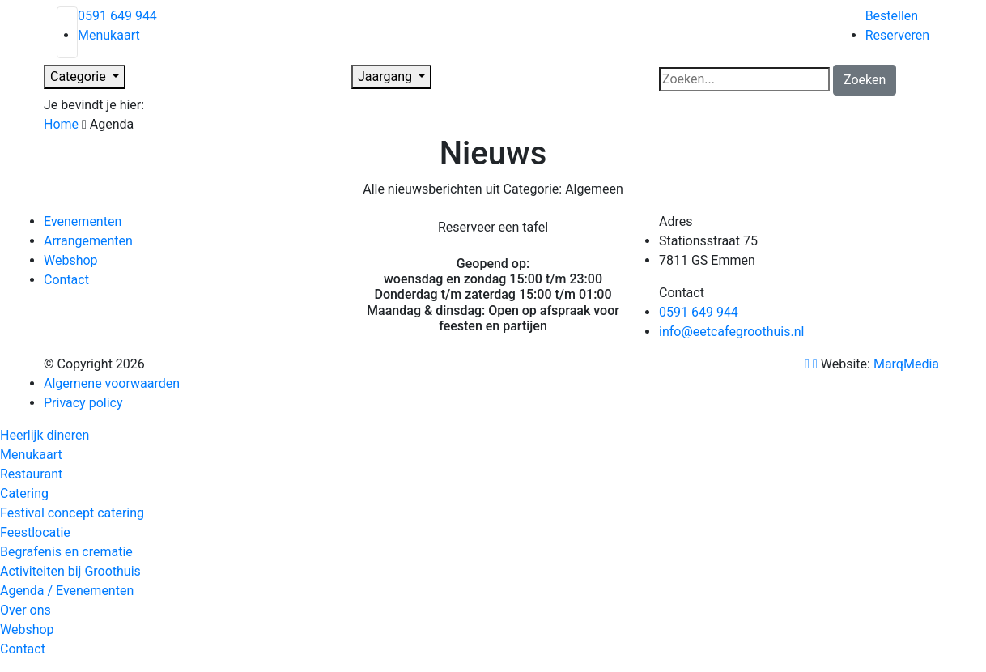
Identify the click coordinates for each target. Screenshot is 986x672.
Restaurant (31, 474)
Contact (66, 279)
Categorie (79, 76)
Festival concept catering (72, 513)
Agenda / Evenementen (67, 590)
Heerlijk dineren (44, 435)
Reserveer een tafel (493, 227)
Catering (24, 493)
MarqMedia (907, 364)
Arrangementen (88, 241)
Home (61, 124)
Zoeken (865, 79)
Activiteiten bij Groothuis (70, 571)
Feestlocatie (35, 532)
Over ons (25, 610)
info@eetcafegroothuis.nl (731, 331)
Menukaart (109, 35)
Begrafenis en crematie (66, 551)
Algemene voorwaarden (112, 383)
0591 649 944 (117, 15)
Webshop (71, 260)
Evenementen (82, 221)
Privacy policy (83, 402)
